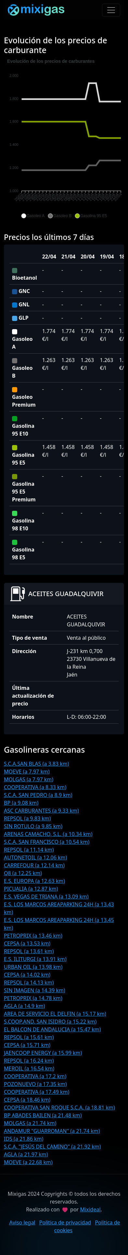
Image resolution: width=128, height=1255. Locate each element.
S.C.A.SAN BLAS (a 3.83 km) (36, 763)
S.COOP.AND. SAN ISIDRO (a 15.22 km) (50, 1021)
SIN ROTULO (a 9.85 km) (33, 826)
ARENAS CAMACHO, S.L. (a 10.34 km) (48, 834)
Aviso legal (22, 1222)
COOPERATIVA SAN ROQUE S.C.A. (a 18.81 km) (59, 1107)
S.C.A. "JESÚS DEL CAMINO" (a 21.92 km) (52, 1146)
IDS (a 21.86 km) (23, 1138)
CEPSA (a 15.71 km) (27, 1045)
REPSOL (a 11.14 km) (29, 849)
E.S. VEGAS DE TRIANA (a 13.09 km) (46, 896)
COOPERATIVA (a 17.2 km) (35, 1076)
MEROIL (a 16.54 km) (29, 1068)
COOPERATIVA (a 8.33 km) (35, 787)
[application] (64, 138)
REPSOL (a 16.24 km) (29, 1060)
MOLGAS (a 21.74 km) (30, 1123)
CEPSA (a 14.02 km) (27, 974)
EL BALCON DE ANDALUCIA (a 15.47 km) (52, 1029)
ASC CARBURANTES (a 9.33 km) (41, 810)
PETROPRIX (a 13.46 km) (33, 935)
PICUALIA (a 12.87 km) (31, 888)
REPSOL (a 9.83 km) (27, 818)
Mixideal (90, 1209)
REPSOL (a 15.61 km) (29, 1037)
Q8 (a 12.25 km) (23, 873)
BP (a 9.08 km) (21, 802)
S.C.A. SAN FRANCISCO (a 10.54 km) (46, 841)
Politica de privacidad (65, 1222)
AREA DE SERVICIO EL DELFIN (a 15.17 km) (55, 1013)
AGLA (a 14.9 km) (24, 1006)
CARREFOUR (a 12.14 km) (34, 865)
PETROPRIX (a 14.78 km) (33, 998)
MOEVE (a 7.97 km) (27, 771)
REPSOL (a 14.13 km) (29, 982)
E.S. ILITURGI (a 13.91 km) (35, 959)
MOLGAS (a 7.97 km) (28, 779)
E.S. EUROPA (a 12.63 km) (34, 881)
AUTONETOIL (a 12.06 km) (35, 857)
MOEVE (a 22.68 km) (28, 1162)
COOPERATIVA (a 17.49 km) (36, 1091)
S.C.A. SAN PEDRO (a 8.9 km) (38, 795)
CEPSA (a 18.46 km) (27, 1099)
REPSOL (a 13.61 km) (29, 951)
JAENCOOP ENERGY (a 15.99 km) (43, 1052)
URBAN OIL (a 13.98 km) (33, 966)
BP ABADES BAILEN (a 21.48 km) (43, 1115)
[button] (33, 215)
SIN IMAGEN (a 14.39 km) (34, 990)
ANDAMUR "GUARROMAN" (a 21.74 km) (52, 1131)
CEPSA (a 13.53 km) (27, 943)
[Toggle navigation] (111, 10)
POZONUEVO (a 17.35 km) (35, 1084)
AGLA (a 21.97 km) (26, 1154)
